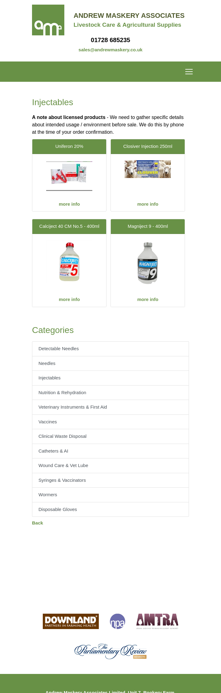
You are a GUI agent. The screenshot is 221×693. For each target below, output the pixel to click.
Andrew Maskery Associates (129, 15)
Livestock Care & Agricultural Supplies (127, 25)
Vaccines (47, 421)
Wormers (47, 494)
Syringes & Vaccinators (62, 480)
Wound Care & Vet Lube (63, 465)
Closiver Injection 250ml (147, 146)
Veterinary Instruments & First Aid (72, 407)
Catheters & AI (53, 450)
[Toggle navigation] (110, 71)
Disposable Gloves (57, 509)
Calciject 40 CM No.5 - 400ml (69, 226)
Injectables (49, 377)
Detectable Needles (58, 348)
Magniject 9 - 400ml (148, 226)
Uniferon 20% (69, 146)
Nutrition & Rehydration (62, 392)
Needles (46, 363)
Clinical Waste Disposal (62, 436)
